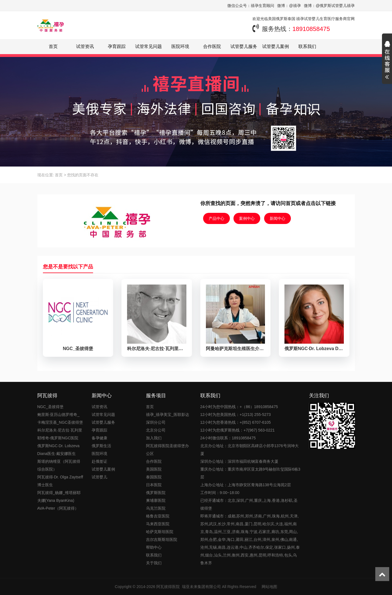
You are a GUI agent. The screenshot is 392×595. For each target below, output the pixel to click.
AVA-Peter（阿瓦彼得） (58, 508)
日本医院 (154, 485)
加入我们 (154, 438)
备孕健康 (99, 438)
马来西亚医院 (157, 524)
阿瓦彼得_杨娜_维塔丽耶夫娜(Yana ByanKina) (59, 496)
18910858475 (311, 28)
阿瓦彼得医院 (168, 586)
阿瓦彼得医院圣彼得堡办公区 (167, 450)
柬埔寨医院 (155, 500)
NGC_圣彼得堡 (50, 406)
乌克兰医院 (155, 508)
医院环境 (180, 46)
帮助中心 (154, 547)
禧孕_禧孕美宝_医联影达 (167, 414)
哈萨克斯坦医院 (159, 531)
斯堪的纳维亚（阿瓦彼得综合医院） (58, 465)
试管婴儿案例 (275, 46)
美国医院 (154, 469)
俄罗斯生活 (101, 446)
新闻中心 (277, 218)
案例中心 (247, 218)
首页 (53, 46)
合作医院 (212, 46)
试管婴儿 (99, 477)
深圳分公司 (155, 422)
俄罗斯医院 (155, 492)
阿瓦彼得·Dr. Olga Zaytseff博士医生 (60, 481)
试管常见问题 (148, 46)
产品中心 (216, 218)
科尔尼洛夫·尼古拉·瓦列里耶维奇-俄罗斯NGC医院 (59, 434)
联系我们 (307, 46)
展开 (387, 60)
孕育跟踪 (117, 46)
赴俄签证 (99, 461)
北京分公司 (155, 430)
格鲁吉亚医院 (157, 516)
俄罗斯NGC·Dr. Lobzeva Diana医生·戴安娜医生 (58, 450)
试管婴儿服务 (243, 46)
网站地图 (269, 586)
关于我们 (154, 563)
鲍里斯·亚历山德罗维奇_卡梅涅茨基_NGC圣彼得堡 (60, 418)
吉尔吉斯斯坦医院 (161, 539)
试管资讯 (85, 46)
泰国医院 (154, 477)
